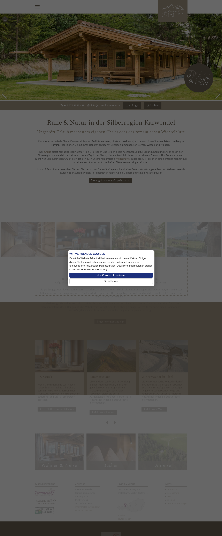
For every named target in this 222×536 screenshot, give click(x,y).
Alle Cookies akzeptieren (111, 275)
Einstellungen (111, 281)
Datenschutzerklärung (94, 269)
